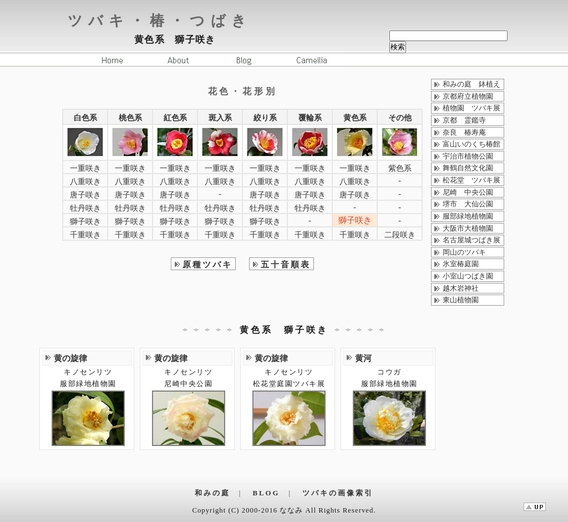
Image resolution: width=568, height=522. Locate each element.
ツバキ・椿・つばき (160, 21)
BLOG (266, 493)
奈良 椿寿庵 (464, 132)
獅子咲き (85, 221)
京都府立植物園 (468, 96)
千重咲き (85, 235)
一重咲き (85, 168)
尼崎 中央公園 (468, 192)
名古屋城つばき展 (471, 240)
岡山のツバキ (464, 252)
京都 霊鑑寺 (464, 120)
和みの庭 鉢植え (471, 84)
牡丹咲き (85, 208)
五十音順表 (286, 264)
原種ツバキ (207, 264)
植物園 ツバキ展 (471, 108)
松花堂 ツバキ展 (471, 180)
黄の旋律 (70, 358)
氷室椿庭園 (461, 264)
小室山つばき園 (468, 276)
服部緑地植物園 (468, 216)
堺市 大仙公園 (468, 204)
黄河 (363, 358)
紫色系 (400, 168)
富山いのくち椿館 (471, 144)
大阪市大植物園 (468, 228)
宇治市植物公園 (468, 156)
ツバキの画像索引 (337, 493)
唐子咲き (85, 195)
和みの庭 (212, 493)
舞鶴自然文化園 (468, 168)
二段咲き (399, 235)
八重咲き (85, 182)
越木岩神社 (461, 288)
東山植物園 (461, 300)
